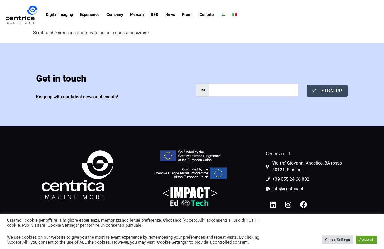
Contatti (207, 14)
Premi (187, 14)
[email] (253, 90)
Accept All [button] (366, 239)
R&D (154, 14)
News (170, 14)
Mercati (137, 14)
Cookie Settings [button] (337, 240)
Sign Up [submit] (327, 90)
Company (114, 14)
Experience (89, 14)
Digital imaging (59, 14)
